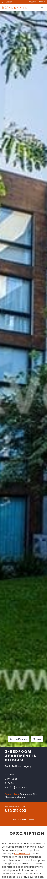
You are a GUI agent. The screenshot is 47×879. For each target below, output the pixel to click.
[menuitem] (15, 1)
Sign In (42, 1)
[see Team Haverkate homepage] (14, 7)
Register (31, 1)
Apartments (26, 794)
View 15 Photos (18, 739)
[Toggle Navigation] (42, 7)
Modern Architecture (15, 797)
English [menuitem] (9, 2)
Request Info (20, 819)
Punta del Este (22, 853)
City (34, 794)
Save (37, 739)
